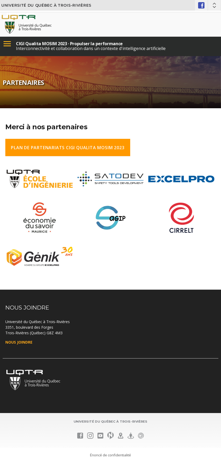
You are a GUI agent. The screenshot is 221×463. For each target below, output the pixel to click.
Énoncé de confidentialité (110, 455)
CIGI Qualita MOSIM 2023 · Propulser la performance (69, 44)
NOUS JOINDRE (18, 342)
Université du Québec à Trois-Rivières (46, 5)
